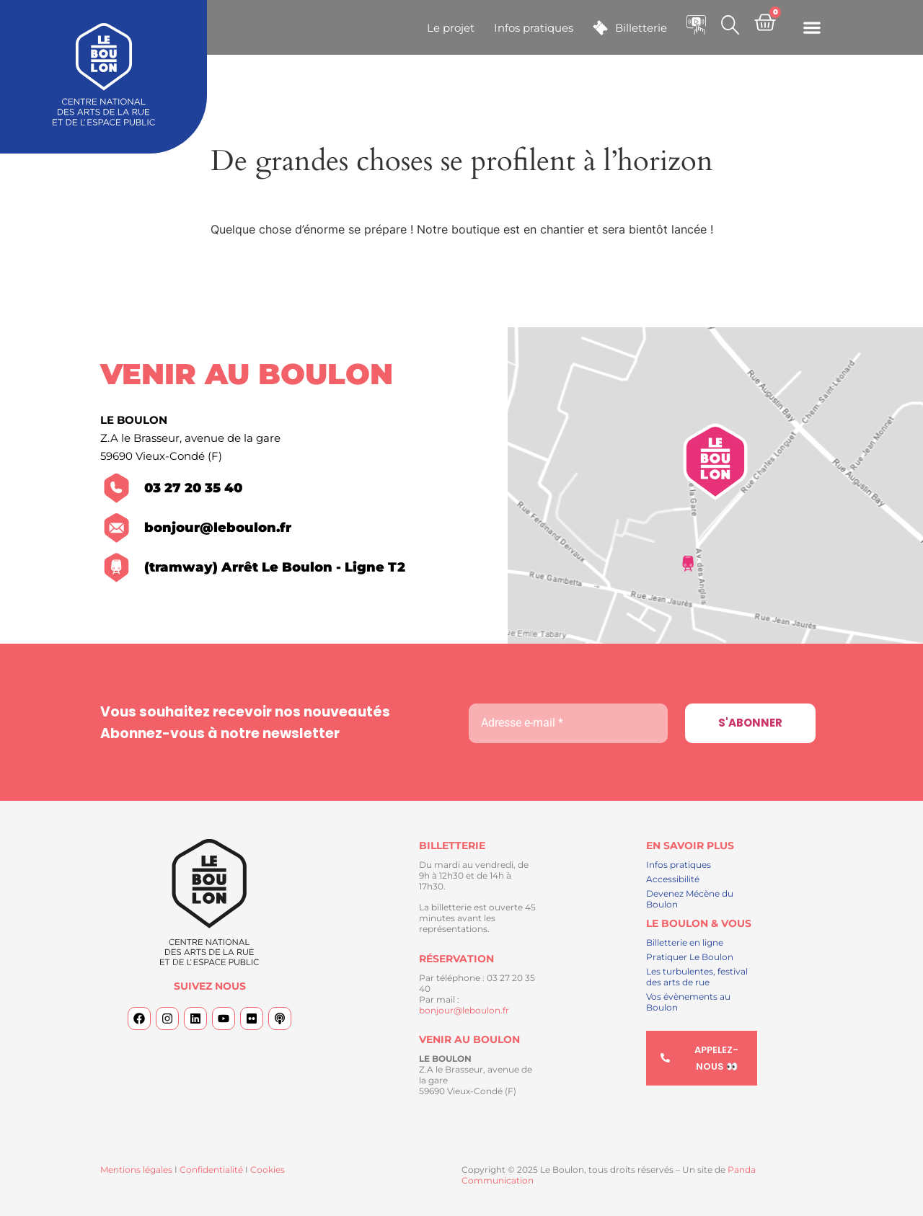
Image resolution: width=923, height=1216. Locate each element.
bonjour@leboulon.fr (464, 1010)
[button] (812, 28)
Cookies (267, 1169)
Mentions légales (136, 1169)
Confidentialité (211, 1169)
